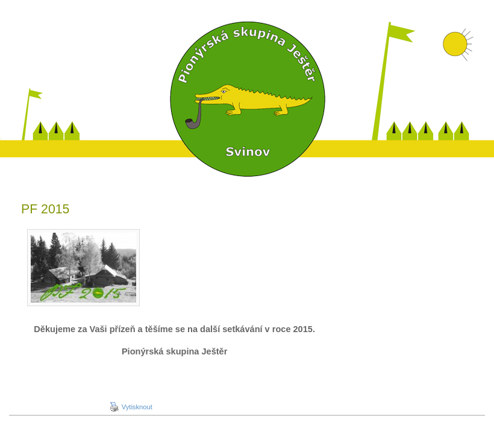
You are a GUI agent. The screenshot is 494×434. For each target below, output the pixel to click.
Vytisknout (131, 407)
